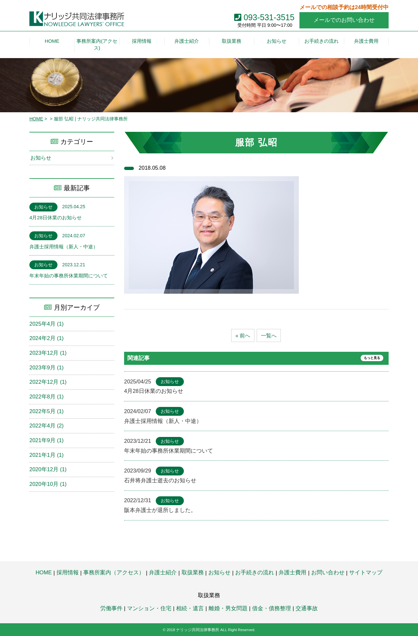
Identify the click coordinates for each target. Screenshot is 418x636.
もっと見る (368, 358)
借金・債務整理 (271, 608)
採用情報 (67, 572)
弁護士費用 (292, 572)
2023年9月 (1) (46, 367)
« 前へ (242, 336)
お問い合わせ (328, 572)
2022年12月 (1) (48, 382)
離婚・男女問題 (228, 608)
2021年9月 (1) (46, 440)
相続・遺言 (190, 608)
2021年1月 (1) (46, 455)
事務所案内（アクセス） (113, 572)
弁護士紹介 (163, 572)
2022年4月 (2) (46, 426)
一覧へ (269, 336)
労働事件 (111, 608)
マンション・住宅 (149, 608)
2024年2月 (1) (46, 338)
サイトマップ (365, 572)
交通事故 (307, 608)
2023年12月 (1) (48, 353)
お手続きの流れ (254, 572)
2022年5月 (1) (46, 411)
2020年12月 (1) (48, 470)
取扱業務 (193, 572)
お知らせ (41, 158)
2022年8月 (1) (46, 397)
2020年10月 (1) (48, 484)
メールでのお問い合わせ (344, 20)
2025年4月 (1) (46, 324)
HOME (36, 118)
